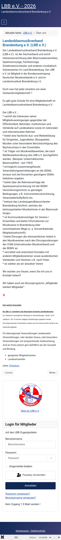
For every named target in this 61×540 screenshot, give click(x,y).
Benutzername (13, 438)
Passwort (10, 452)
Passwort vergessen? (17, 493)
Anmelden (30, 485)
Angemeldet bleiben (20, 466)
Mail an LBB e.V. (30, 410)
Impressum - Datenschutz (30, 530)
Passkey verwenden (30, 475)
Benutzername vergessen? (20, 497)
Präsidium (14, 365)
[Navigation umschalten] (4, 22)
